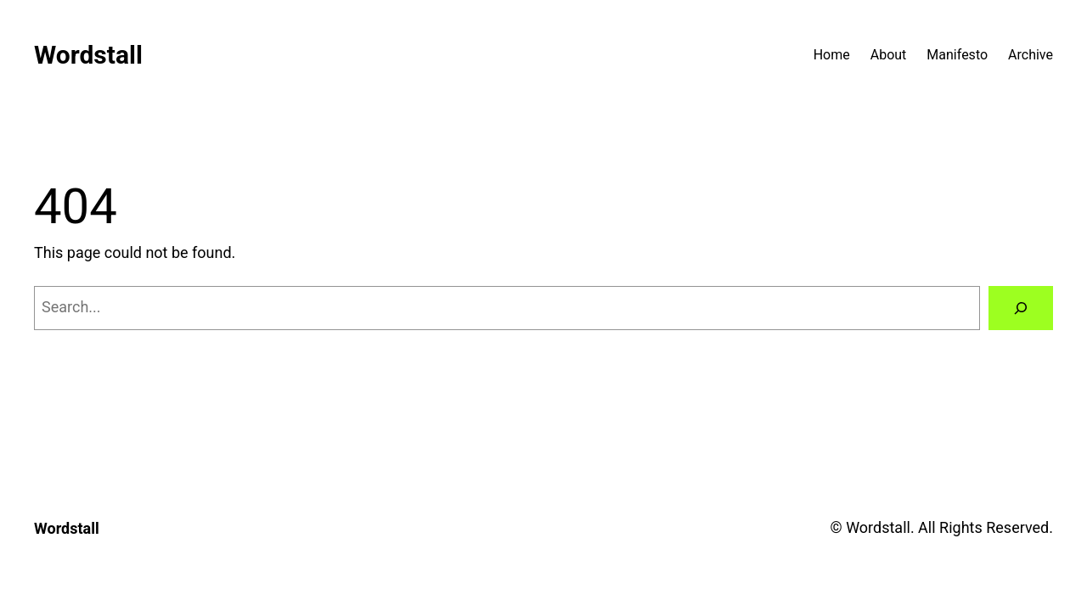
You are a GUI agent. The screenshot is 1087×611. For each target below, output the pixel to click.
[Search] (1020, 308)
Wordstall (88, 55)
